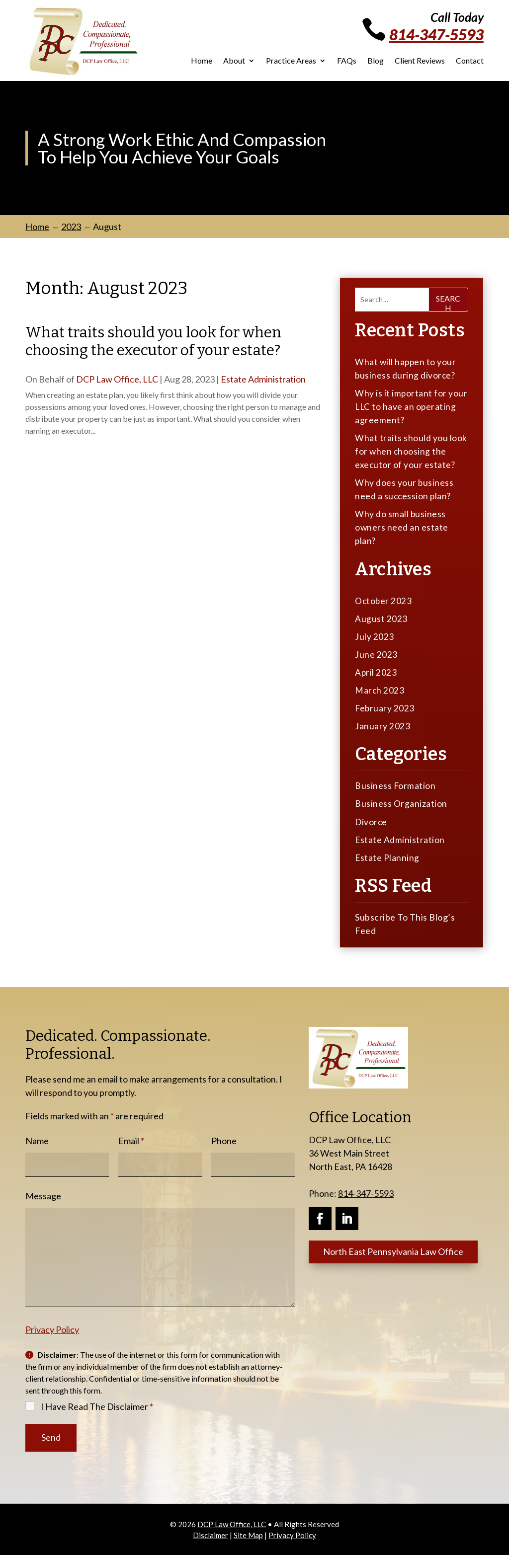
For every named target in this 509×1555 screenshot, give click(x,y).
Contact (470, 61)
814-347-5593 (436, 34)
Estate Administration (263, 379)
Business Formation (395, 784)
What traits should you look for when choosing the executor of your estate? (153, 341)
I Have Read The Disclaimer (97, 1405)
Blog (375, 61)
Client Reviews (420, 61)
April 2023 (376, 671)
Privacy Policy (52, 1328)
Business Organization (401, 802)
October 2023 (384, 600)
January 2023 (382, 725)
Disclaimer (210, 1534)
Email (131, 1139)
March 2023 (380, 689)
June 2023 (376, 653)
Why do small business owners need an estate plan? (402, 527)
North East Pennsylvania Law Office (395, 1250)
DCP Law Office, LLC (117, 379)
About (234, 61)
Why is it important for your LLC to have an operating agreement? (411, 406)
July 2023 (374, 635)
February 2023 (385, 707)
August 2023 (381, 618)
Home (201, 61)
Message (43, 1194)
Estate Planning (387, 856)
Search (448, 302)
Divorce (371, 820)
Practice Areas (291, 61)
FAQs (346, 61)
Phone (224, 1139)
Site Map (248, 1534)
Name (37, 1139)
